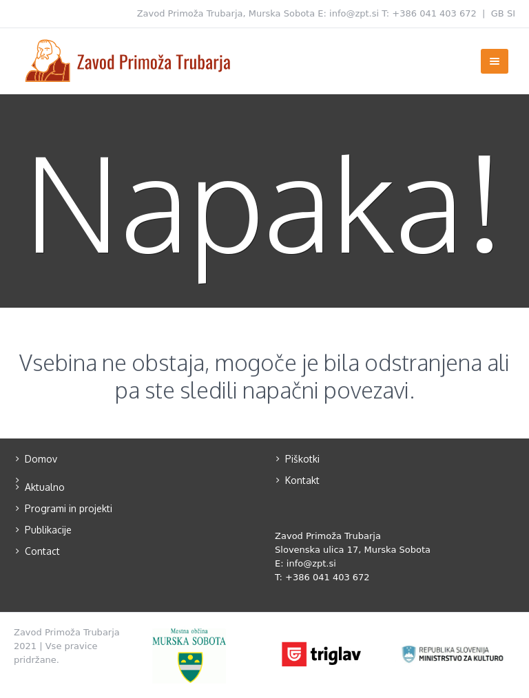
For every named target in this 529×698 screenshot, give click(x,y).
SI (511, 13)
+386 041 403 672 (434, 13)
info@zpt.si (354, 13)
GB (497, 13)
